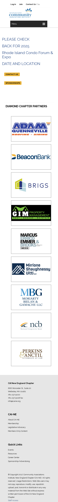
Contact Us (31, 4)
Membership (13, 423)
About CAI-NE (14, 420)
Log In (13, 4)
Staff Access (13, 500)
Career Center (13, 457)
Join (21, 4)
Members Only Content (17, 431)
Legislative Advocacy (17, 427)
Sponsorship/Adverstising (19, 461)
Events (11, 450)
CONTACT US (12, 74)
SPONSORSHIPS (13, 83)
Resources (12, 454)
